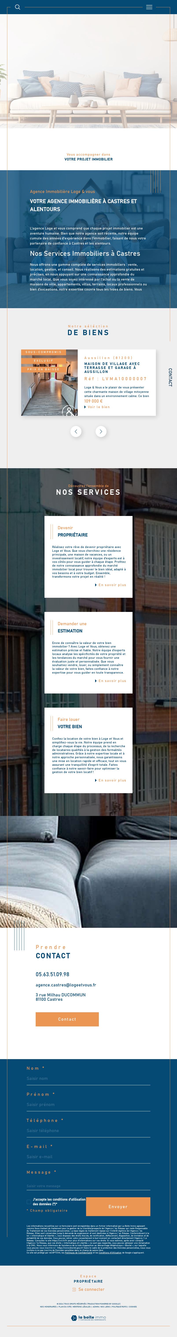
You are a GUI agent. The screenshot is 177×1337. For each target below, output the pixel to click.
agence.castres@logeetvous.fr (66, 985)
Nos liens (105, 1307)
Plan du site (65, 1307)
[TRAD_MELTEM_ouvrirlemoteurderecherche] (17, 7)
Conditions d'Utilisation (110, 1253)
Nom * (36, 1068)
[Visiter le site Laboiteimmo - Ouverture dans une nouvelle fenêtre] (88, 1323)
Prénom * (41, 1094)
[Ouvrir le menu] (149, 7)
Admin (96, 1307)
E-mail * (40, 1146)
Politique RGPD (119, 1307)
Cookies (133, 1307)
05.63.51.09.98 (52, 974)
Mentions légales (82, 1307)
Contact (170, 377)
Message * (42, 1173)
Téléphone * (46, 1120)
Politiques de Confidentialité (78, 1253)
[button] (101, 431)
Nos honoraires (48, 1307)
